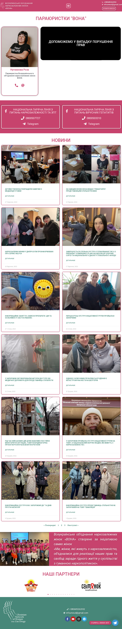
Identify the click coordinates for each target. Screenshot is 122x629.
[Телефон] (16, 85)
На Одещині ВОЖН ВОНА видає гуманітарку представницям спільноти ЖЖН (86, 190)
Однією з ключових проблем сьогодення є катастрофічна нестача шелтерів (86, 379)
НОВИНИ (61, 140)
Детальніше (9, 196)
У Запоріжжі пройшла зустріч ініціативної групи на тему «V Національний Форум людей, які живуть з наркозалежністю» (90, 443)
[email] (22, 85)
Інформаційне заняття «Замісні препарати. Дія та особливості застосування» (28, 317)
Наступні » (72, 525)
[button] (68, 6)
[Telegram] (115, 623)
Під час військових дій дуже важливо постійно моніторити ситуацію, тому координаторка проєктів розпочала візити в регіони (27, 443)
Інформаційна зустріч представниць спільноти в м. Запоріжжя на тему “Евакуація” (91, 506)
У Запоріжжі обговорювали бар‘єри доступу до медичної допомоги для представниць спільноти (29, 379)
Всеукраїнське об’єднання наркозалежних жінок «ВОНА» (18, 5)
